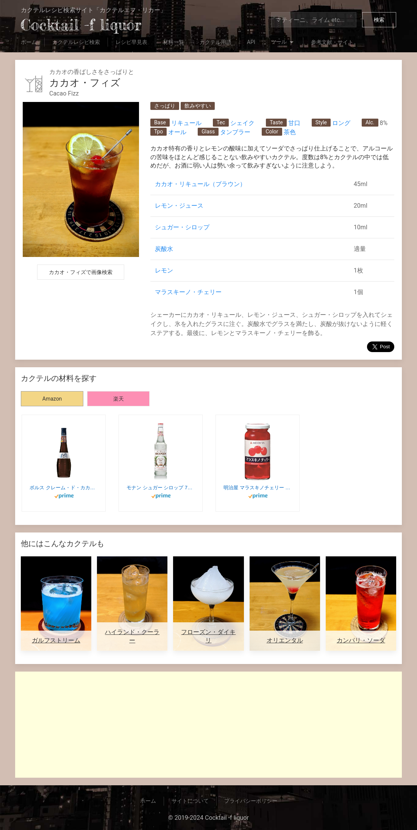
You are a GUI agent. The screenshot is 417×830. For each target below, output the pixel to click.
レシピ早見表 (131, 42)
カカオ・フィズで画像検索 (80, 272)
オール (177, 132)
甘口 (294, 123)
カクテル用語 (215, 42)
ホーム (29, 42)
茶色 (290, 132)
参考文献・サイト (332, 42)
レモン (164, 270)
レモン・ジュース (179, 205)
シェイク (242, 123)
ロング (341, 123)
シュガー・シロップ (182, 227)
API (251, 42)
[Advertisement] (208, 725)
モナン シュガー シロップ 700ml (161, 487)
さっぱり (164, 106)
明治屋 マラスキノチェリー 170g (257, 487)
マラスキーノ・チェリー (188, 292)
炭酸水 (164, 248)
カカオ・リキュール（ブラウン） (200, 184)
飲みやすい (197, 106)
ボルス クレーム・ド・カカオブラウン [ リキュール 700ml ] (64, 487)
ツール (283, 42)
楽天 (118, 399)
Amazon (52, 399)
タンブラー (235, 132)
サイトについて (190, 801)
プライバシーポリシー (250, 801)
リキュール (186, 123)
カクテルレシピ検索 (76, 42)
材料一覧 (173, 42)
